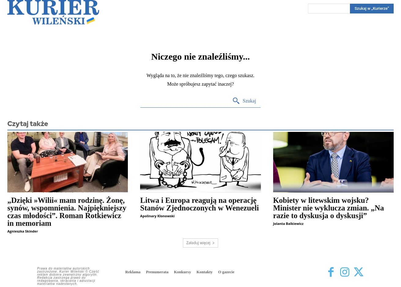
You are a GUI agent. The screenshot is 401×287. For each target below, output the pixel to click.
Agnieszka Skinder (22, 231)
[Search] (372, 8)
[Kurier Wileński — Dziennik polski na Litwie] (53, 12)
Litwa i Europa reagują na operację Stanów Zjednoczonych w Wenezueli (199, 204)
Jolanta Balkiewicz (288, 223)
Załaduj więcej (200, 242)
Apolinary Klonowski (157, 216)
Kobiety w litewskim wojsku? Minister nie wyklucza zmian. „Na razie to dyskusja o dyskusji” (328, 208)
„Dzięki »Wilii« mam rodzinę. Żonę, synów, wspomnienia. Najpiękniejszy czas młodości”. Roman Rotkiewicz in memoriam (66, 211)
